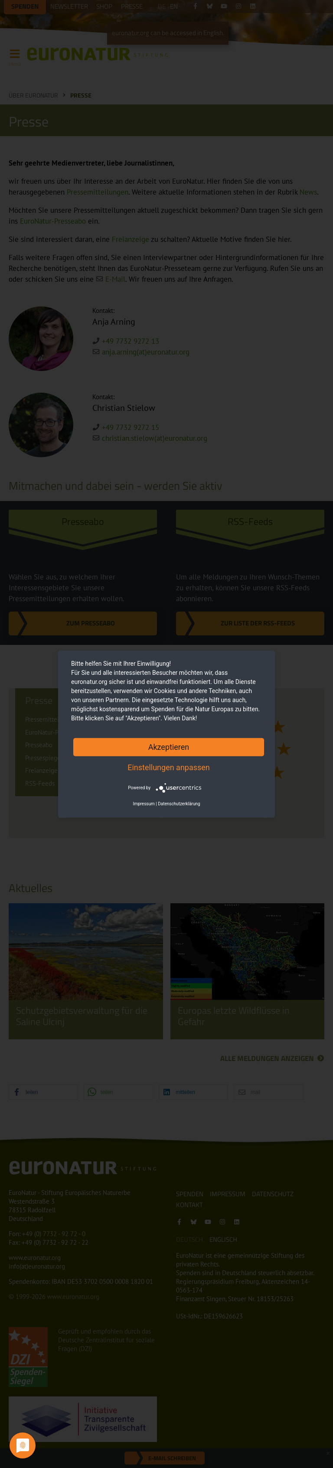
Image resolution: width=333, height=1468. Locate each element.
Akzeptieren (168, 746)
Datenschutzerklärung (179, 803)
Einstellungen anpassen (168, 766)
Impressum (143, 803)
